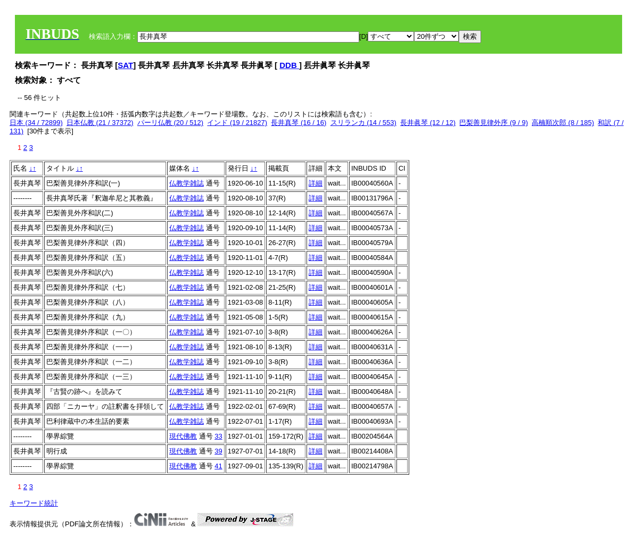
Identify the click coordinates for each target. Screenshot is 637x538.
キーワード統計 (34, 503)
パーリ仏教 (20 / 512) (170, 123)
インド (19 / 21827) (237, 123)
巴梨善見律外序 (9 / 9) (493, 123)
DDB (289, 65)
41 (218, 466)
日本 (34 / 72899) (36, 123)
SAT (125, 65)
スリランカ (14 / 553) (363, 123)
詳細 (315, 183)
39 (218, 451)
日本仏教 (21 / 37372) (100, 123)
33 (218, 436)
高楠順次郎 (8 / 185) (563, 123)
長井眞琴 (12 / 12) (428, 123)
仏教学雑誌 (186, 183)
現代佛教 (183, 436)
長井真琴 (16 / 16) (298, 123)
